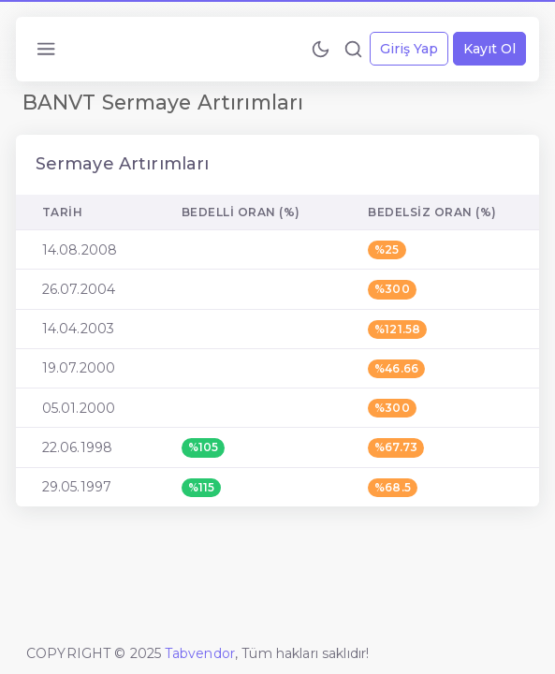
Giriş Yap (409, 48)
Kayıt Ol (489, 48)
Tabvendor (200, 653)
